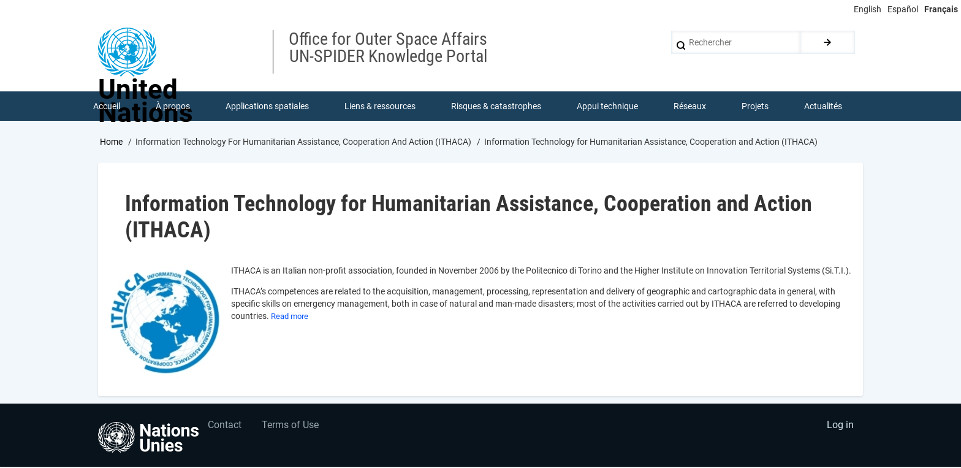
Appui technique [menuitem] (608, 107)
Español (902, 9)
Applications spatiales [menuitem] (268, 107)
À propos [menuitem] (173, 107)
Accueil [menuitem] (107, 107)
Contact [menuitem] (225, 428)
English (867, 9)
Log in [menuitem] (839, 428)
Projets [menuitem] (755, 107)
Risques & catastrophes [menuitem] (497, 107)
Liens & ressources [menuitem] (380, 107)
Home (111, 143)
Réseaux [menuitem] (690, 107)
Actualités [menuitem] (824, 107)
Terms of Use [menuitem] (292, 428)
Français (941, 9)
